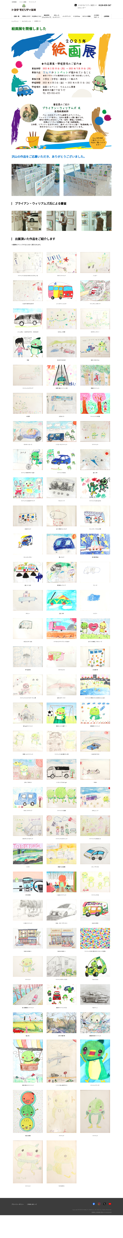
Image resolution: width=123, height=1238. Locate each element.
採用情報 (14, 2)
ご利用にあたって (32, 1204)
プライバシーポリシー (18, 1204)
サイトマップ (32, 2)
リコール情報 (22, 2)
